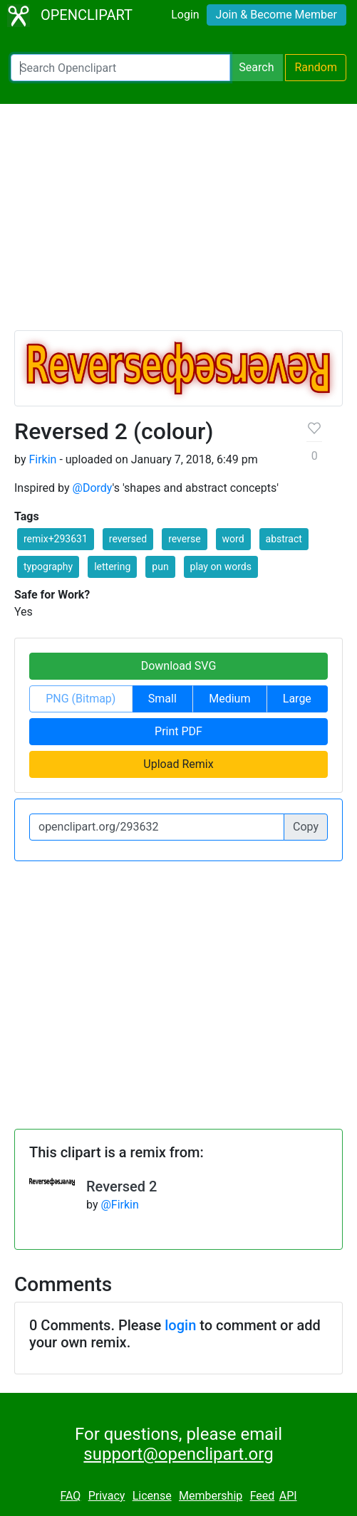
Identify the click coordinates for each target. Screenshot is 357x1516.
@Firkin (119, 1204)
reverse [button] (184, 538)
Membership (210, 1495)
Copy (306, 826)
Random (315, 67)
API (288, 1495)
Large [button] (297, 698)
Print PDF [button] (178, 731)
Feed (262, 1495)
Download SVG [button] (179, 666)
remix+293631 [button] (56, 538)
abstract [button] (284, 538)
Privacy (106, 1495)
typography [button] (48, 566)
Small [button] (162, 698)
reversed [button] (128, 538)
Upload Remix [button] (178, 764)
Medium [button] (229, 698)
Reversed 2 (121, 1186)
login (180, 1325)
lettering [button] (112, 566)
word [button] (233, 538)
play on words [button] (221, 566)
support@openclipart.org (178, 1454)
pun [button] (160, 566)
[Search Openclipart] (120, 67)
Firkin (42, 459)
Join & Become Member (276, 14)
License (152, 1495)
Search (256, 67)
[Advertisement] (178, 223)
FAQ (70, 1495)
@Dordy (93, 488)
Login (185, 14)
